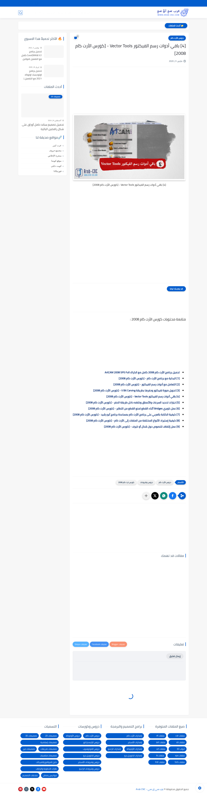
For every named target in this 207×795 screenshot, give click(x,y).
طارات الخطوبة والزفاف (46, 769)
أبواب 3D (181, 749)
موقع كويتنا (56, 161)
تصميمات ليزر (105, 12)
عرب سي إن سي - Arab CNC (150, 789)
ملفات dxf (160, 742)
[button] (172, 495)
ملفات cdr (180, 736)
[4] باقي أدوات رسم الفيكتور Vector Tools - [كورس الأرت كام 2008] (142, 396)
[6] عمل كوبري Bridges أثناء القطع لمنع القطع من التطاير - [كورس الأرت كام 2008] (134, 408)
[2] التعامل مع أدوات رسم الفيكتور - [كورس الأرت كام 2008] (146, 384)
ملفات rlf (160, 736)
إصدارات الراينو (114, 749)
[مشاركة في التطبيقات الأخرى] (146, 495)
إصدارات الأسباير (135, 742)
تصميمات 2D (125, 12)
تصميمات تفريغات (48, 749)
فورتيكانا (57, 171)
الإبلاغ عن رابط (110, 3)
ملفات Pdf (160, 762)
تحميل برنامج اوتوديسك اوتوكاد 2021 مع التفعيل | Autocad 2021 (33, 75)
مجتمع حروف (55, 150)
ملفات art (160, 749)
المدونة (37, 12)
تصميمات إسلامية (48, 742)
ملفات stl (180, 742)
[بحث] (20, 12)
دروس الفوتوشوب (91, 749)
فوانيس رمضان (50, 775)
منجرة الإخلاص (54, 156)
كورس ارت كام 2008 (126, 482)
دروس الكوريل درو (91, 755)
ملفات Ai (160, 755)
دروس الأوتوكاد (73, 736)
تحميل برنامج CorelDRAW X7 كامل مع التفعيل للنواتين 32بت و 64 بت (31, 55)
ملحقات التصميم (30, 775)
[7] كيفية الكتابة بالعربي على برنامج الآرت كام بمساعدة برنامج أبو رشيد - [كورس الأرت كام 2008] (126, 414)
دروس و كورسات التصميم (60, 12)
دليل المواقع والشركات (46, 762)
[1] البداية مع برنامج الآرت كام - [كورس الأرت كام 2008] (149, 378)
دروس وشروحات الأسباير (88, 762)
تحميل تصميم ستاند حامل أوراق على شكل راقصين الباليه (43, 126)
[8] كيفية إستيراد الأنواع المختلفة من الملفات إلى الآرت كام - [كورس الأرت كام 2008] (133, 420)
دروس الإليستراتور (91, 742)
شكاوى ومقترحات (127, 3)
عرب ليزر (57, 145)
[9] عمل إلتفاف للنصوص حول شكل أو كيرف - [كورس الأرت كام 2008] (142, 426)
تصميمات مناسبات (48, 755)
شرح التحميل (164, 3)
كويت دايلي (56, 166)
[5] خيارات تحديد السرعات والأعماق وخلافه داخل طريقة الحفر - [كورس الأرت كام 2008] (133, 402)
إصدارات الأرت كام (134, 736)
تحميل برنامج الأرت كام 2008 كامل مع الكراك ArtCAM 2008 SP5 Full (142, 372)
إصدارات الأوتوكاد (134, 749)
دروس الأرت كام (177, 38)
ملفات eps (180, 755)
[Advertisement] (129, 94)
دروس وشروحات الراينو (89, 769)
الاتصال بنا (96, 3)
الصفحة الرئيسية (180, 3)
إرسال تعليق (175, 656)
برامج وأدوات (85, 12)
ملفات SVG (180, 762)
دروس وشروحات (146, 482)
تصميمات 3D (144, 12)
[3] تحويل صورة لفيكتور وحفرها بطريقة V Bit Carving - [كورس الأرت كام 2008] (136, 390)
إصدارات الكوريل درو (133, 755)
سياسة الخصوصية (147, 3)
